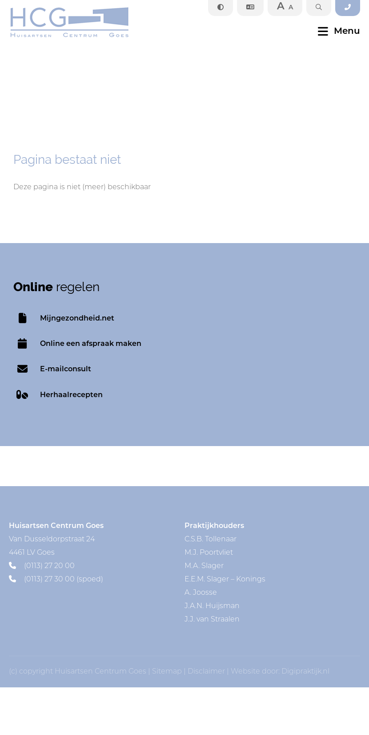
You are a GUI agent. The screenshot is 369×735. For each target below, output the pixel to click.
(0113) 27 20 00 (42, 566)
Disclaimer (206, 671)
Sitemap (167, 671)
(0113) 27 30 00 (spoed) (56, 579)
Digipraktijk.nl (305, 671)
